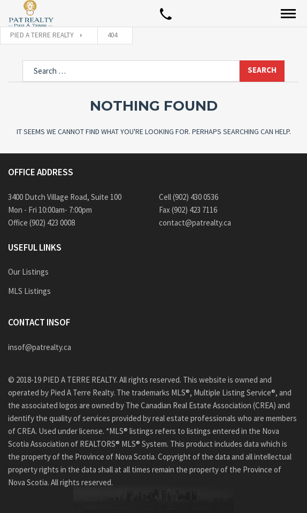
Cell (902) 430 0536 (188, 197)
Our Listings (28, 272)
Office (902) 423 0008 (41, 222)
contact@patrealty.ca (195, 222)
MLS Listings (29, 291)
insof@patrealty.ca (39, 347)
